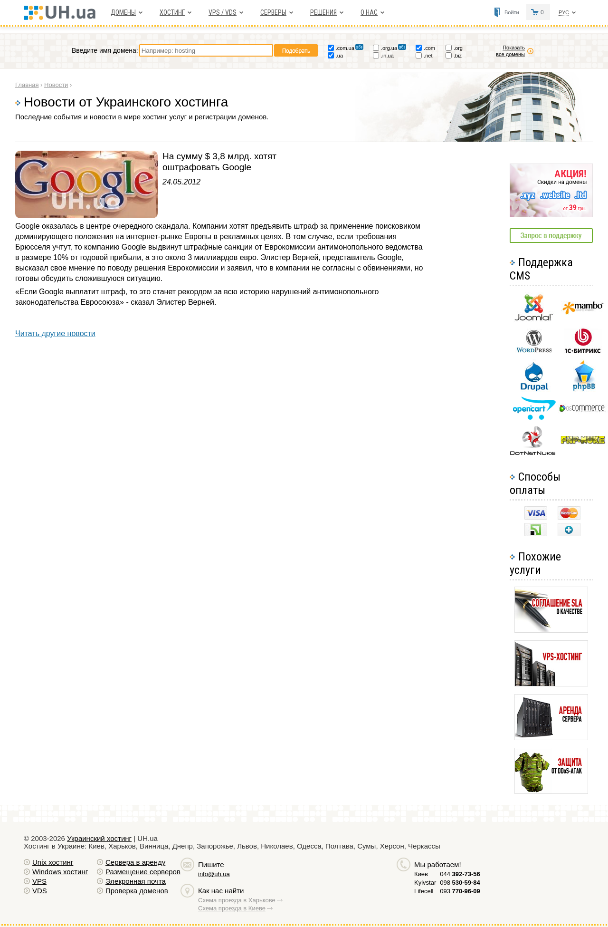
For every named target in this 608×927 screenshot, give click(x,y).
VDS (39, 891)
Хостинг (172, 12)
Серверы (273, 12)
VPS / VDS (223, 12)
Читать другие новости (55, 333)
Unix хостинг (52, 862)
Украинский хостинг (99, 838)
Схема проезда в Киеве (232, 908)
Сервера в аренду (135, 862)
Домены (123, 12)
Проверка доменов (136, 891)
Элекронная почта (135, 881)
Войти (511, 12)
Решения (323, 12)
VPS (39, 881)
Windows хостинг (60, 872)
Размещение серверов (142, 872)
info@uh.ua (214, 874)
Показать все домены (510, 51)
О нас (369, 12)
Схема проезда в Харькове (237, 900)
